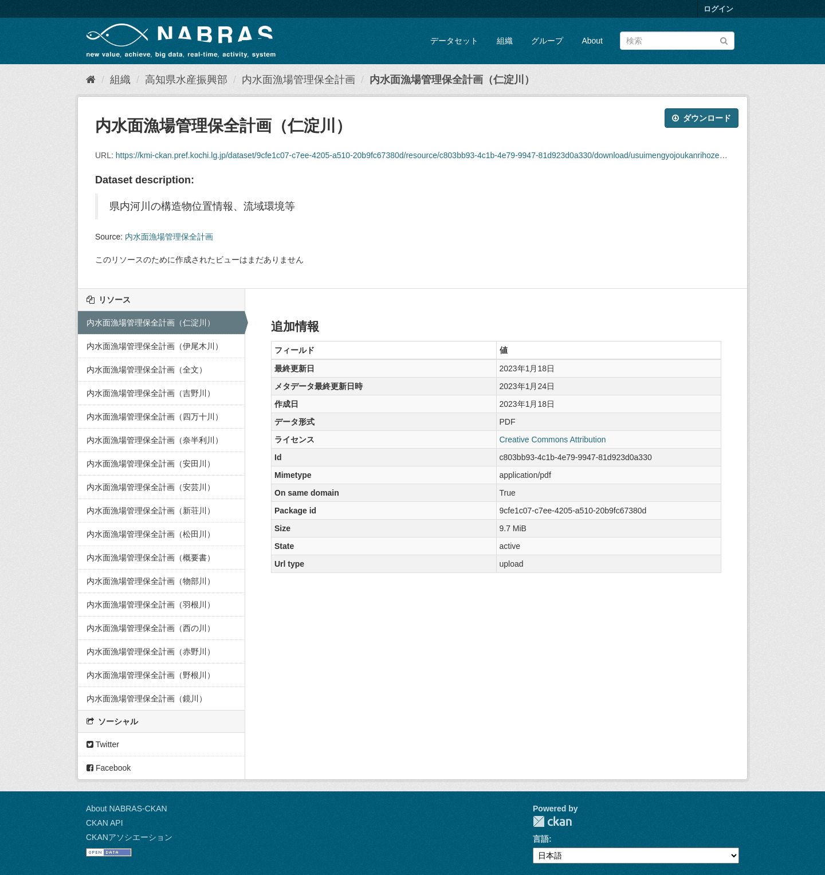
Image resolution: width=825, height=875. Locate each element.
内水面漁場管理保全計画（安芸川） (151, 487)
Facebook (109, 767)
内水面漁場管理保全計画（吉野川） (151, 393)
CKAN (552, 821)
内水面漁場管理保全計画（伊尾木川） (155, 346)
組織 (505, 40)
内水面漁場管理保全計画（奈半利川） (155, 440)
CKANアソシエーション (129, 837)
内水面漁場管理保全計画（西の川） (151, 628)
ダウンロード (701, 118)
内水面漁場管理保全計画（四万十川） (155, 416)
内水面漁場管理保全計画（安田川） (151, 463)
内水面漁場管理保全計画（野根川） (151, 675)
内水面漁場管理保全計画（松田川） (151, 534)
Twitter (103, 744)
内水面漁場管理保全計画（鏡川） (147, 698)
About (592, 40)
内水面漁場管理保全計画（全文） (147, 369)
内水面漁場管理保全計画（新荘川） (151, 510)
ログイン (718, 9)
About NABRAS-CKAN (126, 808)
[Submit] (724, 40)
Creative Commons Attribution (553, 439)
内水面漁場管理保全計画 (298, 79)
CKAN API (104, 822)
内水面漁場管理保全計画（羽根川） (151, 604)
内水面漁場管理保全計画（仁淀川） (452, 79)
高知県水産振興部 (186, 79)
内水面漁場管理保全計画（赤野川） (151, 651)
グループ (547, 40)
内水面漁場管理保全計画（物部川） (151, 581)
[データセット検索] (677, 41)
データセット (454, 40)
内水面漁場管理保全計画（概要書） (151, 557)
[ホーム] (91, 79)
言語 (541, 838)
